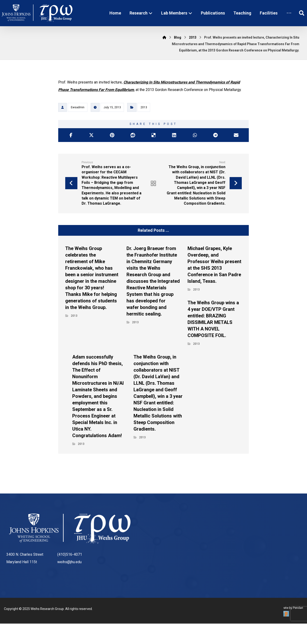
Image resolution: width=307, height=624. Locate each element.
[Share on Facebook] (71, 135)
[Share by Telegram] (215, 135)
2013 (144, 107)
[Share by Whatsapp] (195, 135)
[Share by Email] (236, 135)
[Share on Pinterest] (112, 135)
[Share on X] (91, 135)
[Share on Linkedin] (174, 135)
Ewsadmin (77, 107)
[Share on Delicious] (153, 135)
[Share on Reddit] (133, 135)
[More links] (289, 13)
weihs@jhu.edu (69, 562)
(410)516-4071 (69, 555)
